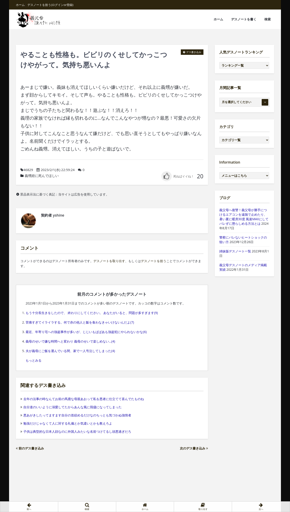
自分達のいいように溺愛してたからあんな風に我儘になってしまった (71, 407)
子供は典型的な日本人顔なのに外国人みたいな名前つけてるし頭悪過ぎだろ (75, 431)
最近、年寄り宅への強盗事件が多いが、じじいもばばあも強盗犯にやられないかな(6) (86, 332)
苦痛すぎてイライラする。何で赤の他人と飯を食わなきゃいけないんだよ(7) (80, 322)
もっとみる (33, 360)
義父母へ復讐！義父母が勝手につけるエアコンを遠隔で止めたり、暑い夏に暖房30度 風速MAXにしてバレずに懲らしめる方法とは (243, 217)
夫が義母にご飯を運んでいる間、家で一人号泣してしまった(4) (70, 351)
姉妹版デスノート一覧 (235, 251)
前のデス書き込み (30, 448)
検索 (267, 19)
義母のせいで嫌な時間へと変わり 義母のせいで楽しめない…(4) (70, 341)
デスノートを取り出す (109, 261)
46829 (28, 169)
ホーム (20, 5)
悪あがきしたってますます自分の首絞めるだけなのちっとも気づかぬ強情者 (75, 415)
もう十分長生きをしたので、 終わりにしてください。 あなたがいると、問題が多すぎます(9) (92, 313)
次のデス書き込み (194, 448)
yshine (58, 215)
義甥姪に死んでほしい (42, 175)
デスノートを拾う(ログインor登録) (50, 5)
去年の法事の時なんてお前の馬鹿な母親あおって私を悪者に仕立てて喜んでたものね (82, 399)
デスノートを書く (243, 19)
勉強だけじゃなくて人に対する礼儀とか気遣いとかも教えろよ (66, 423)
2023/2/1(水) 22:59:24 (58, 169)
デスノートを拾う (153, 261)
